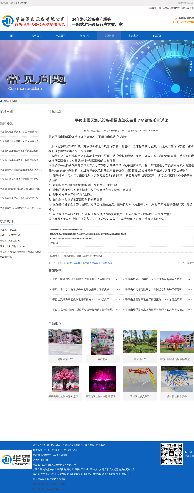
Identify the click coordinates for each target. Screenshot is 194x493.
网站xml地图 (59, 484)
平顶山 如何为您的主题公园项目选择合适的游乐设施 (21, 189)
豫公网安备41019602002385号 (47, 489)
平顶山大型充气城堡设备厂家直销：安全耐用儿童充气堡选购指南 (21, 208)
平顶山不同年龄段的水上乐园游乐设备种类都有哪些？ (21, 160)
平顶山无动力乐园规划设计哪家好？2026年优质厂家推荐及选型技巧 (21, 170)
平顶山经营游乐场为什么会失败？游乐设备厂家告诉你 (85, 263)
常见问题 (109, 35)
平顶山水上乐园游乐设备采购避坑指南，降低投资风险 (21, 150)
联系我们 (157, 35)
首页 (12, 35)
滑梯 (79, 256)
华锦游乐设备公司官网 (17, 3)
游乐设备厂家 (117, 130)
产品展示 (60, 35)
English (190, 3)
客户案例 (133, 35)
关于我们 (36, 35)
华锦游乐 (97, 256)
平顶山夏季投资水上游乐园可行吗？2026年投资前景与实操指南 (21, 198)
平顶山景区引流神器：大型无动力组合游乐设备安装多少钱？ (21, 141)
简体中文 (182, 3)
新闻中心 (85, 35)
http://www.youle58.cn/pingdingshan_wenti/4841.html (74, 238)
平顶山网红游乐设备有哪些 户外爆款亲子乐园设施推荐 (21, 131)
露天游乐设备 (68, 256)
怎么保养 (87, 256)
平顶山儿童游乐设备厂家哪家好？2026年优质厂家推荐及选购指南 (21, 179)
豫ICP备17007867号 (42, 484)
